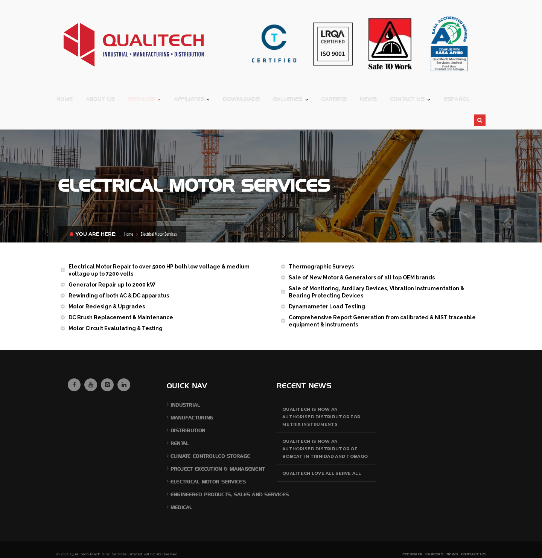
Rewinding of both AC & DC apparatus (119, 273)
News (452, 532)
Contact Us (473, 532)
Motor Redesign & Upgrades (107, 284)
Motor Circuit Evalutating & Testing (116, 306)
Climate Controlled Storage (210, 434)
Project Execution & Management (218, 447)
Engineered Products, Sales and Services (230, 472)
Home (128, 212)
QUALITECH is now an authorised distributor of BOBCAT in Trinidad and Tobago (325, 426)
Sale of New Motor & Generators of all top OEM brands (362, 255)
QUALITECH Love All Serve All (321, 451)
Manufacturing (192, 395)
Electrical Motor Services (208, 459)
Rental (180, 421)
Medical (181, 485)
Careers (434, 532)
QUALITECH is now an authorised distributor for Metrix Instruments (321, 394)
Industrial (185, 383)
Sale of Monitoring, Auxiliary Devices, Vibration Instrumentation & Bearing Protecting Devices (376, 269)
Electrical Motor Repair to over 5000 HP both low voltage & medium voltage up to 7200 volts (159, 248)
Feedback (412, 532)
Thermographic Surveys (321, 244)
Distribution (188, 408)
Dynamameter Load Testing (327, 284)
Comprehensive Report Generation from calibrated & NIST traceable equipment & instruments (382, 298)
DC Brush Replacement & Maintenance (121, 295)
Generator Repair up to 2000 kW (112, 262)
